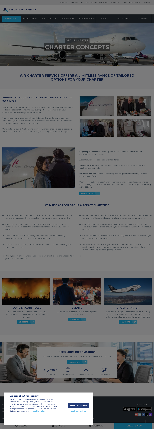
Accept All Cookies (78, 405)
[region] (48, 408)
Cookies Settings (78, 411)
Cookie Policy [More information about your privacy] (39, 411)
